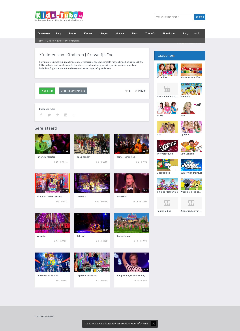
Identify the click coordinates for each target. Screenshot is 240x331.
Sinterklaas (169, 33)
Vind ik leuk (47, 91)
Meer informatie (139, 323)
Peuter (73, 33)
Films (135, 33)
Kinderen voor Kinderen (68, 41)
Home (40, 41)
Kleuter (88, 33)
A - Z (197, 33)
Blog (185, 33)
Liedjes (104, 33)
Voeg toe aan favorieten (73, 91)
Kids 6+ (120, 33)
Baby (59, 33)
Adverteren (44, 33)
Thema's (150, 33)
